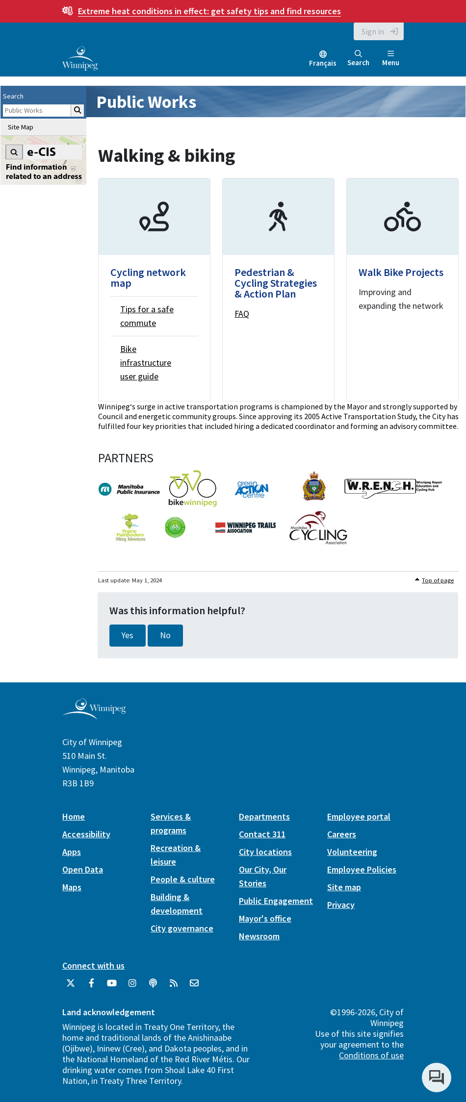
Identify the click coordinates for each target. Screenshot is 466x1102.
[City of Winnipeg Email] (194, 986)
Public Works (146, 102)
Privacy (341, 904)
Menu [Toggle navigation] (390, 58)
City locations (265, 851)
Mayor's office (265, 918)
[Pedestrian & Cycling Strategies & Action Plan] (278, 289)
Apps (71, 851)
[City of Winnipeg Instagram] (132, 986)
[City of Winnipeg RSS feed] (173, 986)
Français (323, 63)
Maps (71, 887)
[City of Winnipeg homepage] (94, 715)
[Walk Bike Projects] (402, 289)
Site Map (20, 127)
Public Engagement (276, 900)
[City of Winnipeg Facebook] (91, 986)
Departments (264, 816)
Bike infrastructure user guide (145, 362)
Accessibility (86, 834)
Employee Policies (361, 869)
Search (358, 58)
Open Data (82, 869)
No (165, 635)
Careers (341, 834)
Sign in (373, 31)
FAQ (241, 313)
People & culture (183, 879)
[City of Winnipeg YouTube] (112, 986)
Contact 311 (262, 834)
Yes (127, 635)
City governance (182, 928)
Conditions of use (371, 1055)
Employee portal (358, 816)
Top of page (438, 580)
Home (73, 816)
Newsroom (259, 936)
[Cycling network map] (154, 289)
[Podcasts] (153, 986)
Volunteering (352, 851)
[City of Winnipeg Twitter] (70, 986)
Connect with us (93, 965)
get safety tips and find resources (209, 11)
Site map (344, 887)
